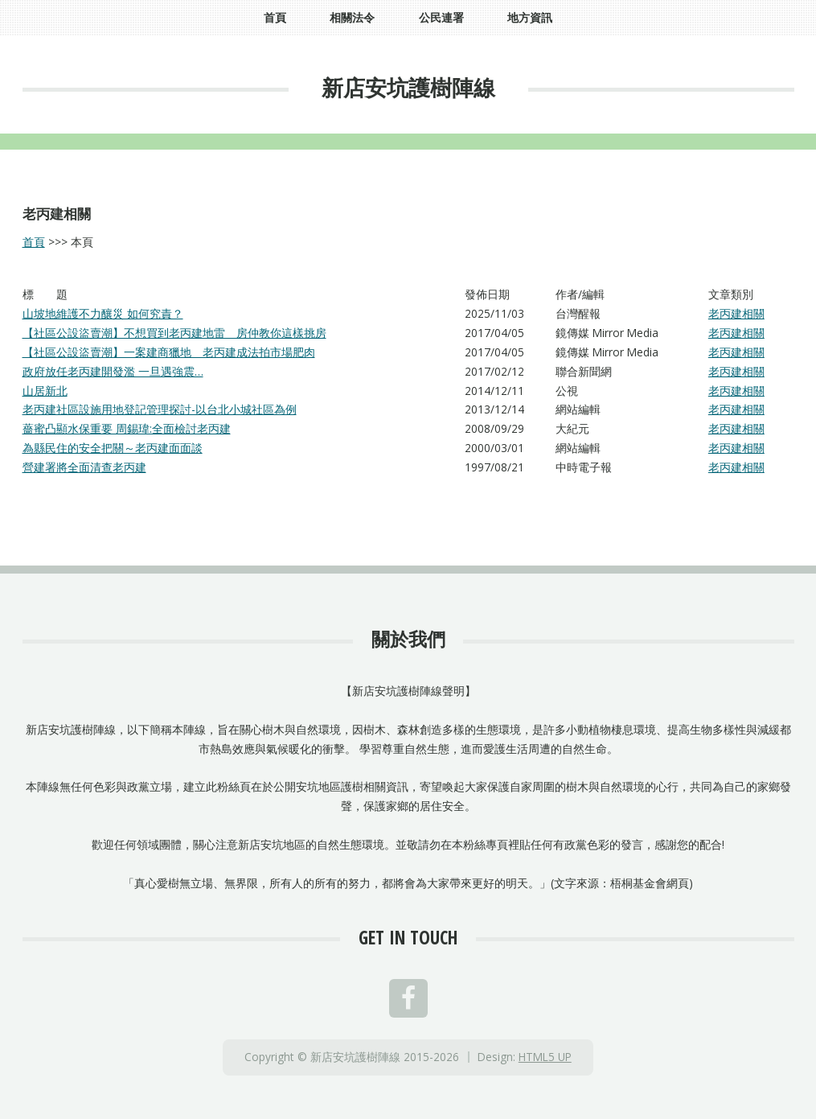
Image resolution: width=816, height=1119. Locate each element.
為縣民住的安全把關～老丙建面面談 (113, 447)
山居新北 (45, 390)
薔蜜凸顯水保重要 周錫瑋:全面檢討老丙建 (127, 428)
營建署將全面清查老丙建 (84, 467)
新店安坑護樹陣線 (408, 87)
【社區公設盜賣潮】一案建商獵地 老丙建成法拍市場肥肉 (169, 352)
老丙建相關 (736, 313)
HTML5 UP (545, 1056)
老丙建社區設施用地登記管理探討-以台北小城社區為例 (160, 409)
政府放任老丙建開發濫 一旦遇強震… (113, 371)
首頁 (34, 241)
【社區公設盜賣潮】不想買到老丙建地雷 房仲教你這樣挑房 (174, 332)
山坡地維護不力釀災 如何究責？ (103, 313)
